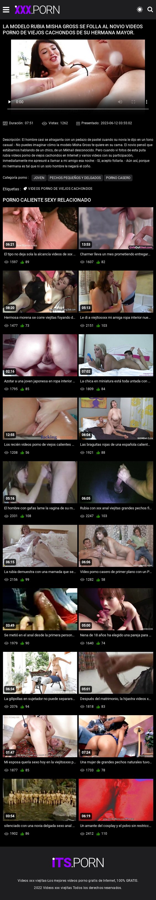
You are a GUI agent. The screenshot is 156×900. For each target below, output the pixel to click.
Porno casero (118, 178)
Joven (39, 178)
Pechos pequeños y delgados (75, 178)
